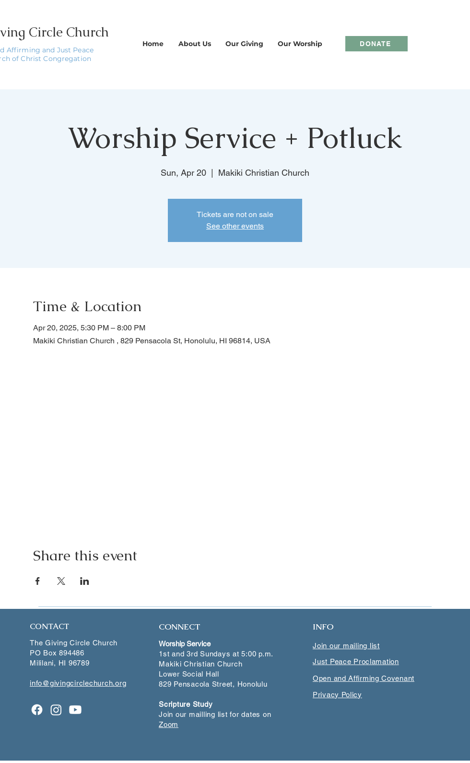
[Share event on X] (61, 581)
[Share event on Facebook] (37, 581)
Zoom (168, 724)
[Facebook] (37, 709)
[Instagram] (56, 709)
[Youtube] (75, 709)
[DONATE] (376, 43)
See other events (235, 225)
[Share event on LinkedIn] (84, 581)
